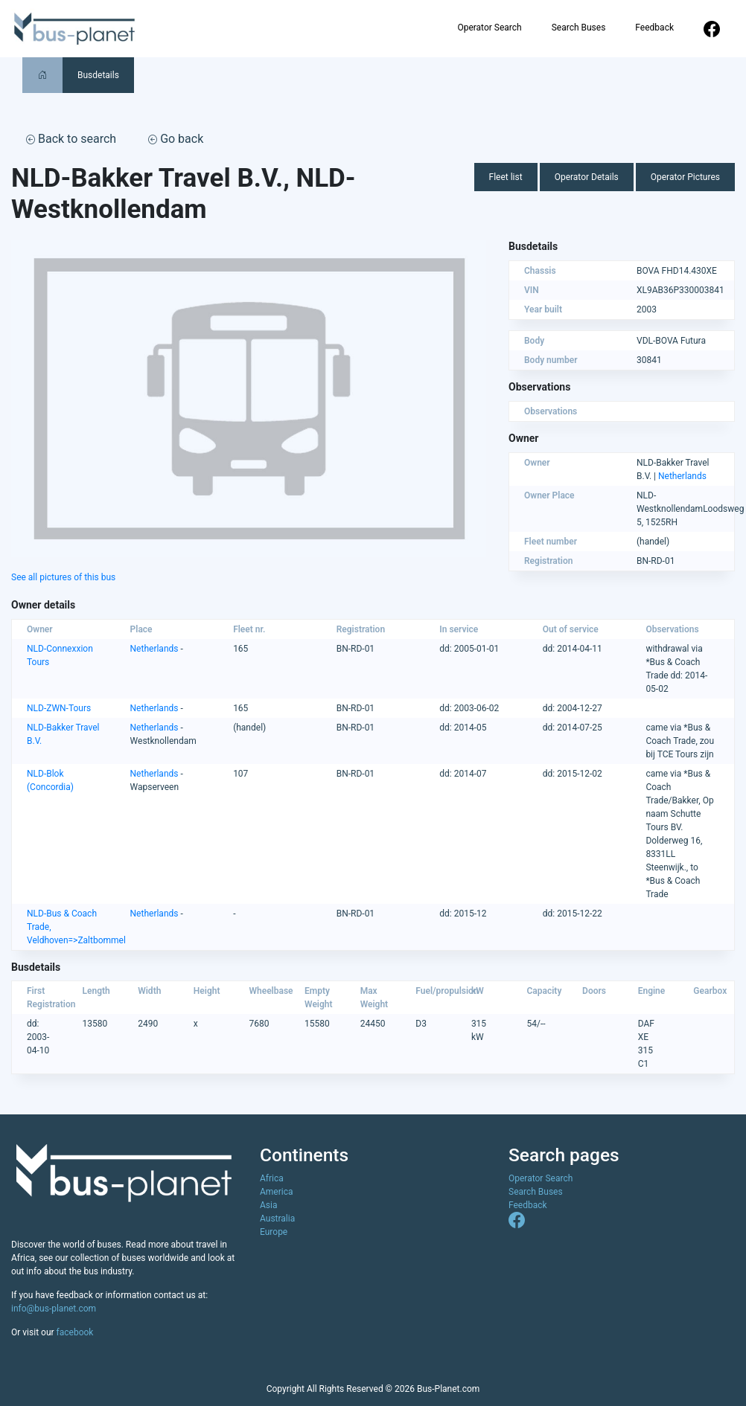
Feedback (654, 27)
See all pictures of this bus (63, 577)
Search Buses (579, 27)
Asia (268, 1205)
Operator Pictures (685, 177)
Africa (272, 1178)
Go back (175, 139)
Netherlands (682, 476)
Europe (273, 1232)
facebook (75, 1332)
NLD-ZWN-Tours (59, 708)
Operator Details (587, 177)
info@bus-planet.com (53, 1308)
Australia (277, 1218)
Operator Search (489, 27)
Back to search (71, 139)
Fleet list (506, 177)
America (276, 1192)
